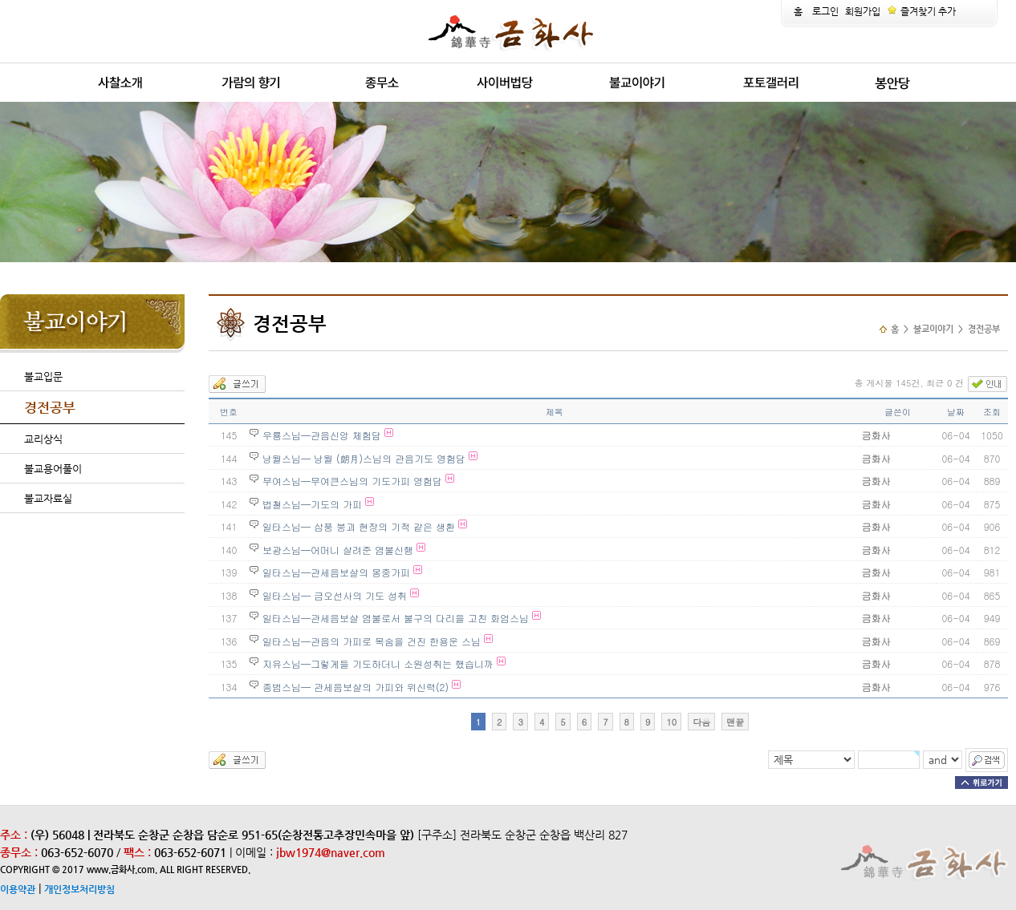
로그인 (825, 11)
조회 (992, 412)
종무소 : (20, 852)
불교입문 (43, 376)
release (66, 102)
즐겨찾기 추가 (921, 11)
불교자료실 (48, 498)
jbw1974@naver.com (330, 852)
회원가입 (862, 11)
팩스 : (139, 852)
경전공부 (49, 407)
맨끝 (735, 722)
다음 (701, 722)
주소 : (13, 834)
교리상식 (43, 439)
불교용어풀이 (53, 469)
